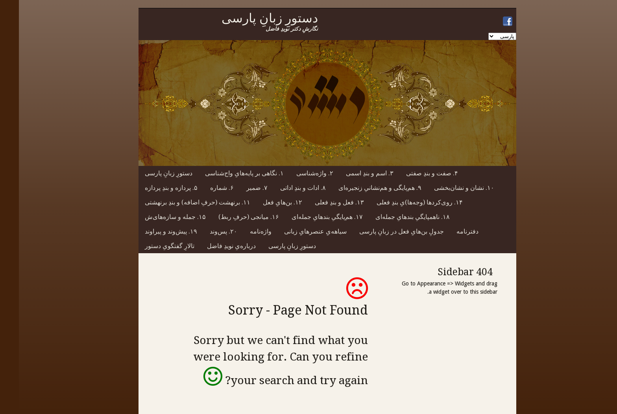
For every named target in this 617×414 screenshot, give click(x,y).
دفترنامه (449, 231)
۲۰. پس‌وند (204, 231)
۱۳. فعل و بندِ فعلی (320, 202)
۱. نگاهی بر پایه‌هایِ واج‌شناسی (225, 173)
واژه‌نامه (242, 231)
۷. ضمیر (238, 187)
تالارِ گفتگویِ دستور (150, 246)
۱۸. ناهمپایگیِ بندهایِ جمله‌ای (394, 217)
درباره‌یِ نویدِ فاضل (212, 246)
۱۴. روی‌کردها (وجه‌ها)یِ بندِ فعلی (401, 202)
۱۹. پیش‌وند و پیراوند (152, 231)
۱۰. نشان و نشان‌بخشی (445, 187)
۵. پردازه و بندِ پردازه (152, 187)
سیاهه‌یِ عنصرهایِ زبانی (296, 231)
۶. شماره (203, 187)
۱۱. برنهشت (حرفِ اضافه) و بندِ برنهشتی (178, 202)
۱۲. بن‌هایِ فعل (263, 202)
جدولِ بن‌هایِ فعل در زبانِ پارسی (382, 231)
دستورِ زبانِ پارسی (150, 173)
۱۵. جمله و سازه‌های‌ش (156, 217)
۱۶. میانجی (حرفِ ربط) (230, 217)
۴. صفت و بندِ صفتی (413, 173)
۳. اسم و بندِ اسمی (351, 173)
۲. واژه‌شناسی (295, 173)
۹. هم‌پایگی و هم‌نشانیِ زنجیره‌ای (361, 187)
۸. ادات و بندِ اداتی (284, 187)
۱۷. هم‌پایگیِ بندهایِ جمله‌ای (308, 217)
